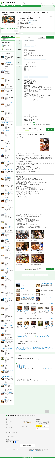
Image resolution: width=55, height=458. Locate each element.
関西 (20, 415)
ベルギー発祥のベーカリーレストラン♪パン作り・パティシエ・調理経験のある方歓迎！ (27, 285)
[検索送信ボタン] (53, 5)
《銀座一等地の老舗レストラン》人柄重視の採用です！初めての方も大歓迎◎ (47, 291)
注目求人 (14, 5)
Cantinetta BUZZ (19, 325)
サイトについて (8, 434)
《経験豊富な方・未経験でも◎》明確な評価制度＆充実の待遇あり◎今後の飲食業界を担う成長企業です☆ (27, 299)
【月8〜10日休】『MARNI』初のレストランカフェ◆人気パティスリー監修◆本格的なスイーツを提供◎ (27, 291)
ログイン (45, 426)
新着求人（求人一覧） (9, 421)
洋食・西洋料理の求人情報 (44, 347)
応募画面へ (50, 37)
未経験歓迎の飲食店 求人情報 (26, 348)
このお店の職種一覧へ (29, 275)
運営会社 (7, 439)
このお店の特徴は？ (18, 33)
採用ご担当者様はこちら (28, 445)
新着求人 (3, 5)
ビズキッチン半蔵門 (46, 310)
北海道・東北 (29, 415)
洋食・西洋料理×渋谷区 (22, 366)
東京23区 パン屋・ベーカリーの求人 (46, 346)
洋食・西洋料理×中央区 (22, 367)
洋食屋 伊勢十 (53, 325)
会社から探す (20, 5)
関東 (18, 415)
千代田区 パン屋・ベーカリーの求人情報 (22, 347)
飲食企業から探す (8, 425)
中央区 (48, 368)
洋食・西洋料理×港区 (22, 365)
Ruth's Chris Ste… (33, 325)
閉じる (16, 30)
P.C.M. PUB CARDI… (20, 310)
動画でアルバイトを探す (9, 427)
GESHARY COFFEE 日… (33, 311)
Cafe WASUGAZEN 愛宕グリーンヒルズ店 (46, 283)
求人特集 (8, 5)
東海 (23, 415)
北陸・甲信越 (34, 415)
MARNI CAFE (22, 288)
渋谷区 (45, 368)
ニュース (7, 436)
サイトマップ (21, 449)
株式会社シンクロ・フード (34, 450)
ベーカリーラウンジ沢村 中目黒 (47, 326)
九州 (25, 415)
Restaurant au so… (40, 326)
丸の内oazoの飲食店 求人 (22, 349)
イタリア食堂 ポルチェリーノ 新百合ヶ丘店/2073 (27, 297)
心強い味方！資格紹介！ (24, 426)
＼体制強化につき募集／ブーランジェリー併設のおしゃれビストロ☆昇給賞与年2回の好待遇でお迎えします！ (27, 295)
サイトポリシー (9, 449)
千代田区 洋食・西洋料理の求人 (22, 346)
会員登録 (39, 426)
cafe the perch (39, 310)
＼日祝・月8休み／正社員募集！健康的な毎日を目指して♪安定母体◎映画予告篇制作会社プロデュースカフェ (47, 285)
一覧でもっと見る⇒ (50, 303)
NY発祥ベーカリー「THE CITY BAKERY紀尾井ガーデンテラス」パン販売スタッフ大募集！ (47, 299)
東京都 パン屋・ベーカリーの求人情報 (34, 346)
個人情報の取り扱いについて (15, 449)
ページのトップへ (43, 275)
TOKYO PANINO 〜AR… (26, 311)
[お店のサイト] (30, 22)
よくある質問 (12, 436)
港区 (37, 368)
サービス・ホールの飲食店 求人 (34, 347)
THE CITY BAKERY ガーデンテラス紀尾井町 (46, 297)
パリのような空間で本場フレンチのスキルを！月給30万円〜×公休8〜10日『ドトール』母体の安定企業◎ (47, 295)
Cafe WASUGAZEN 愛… (26, 326)
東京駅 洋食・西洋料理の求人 (36, 348)
